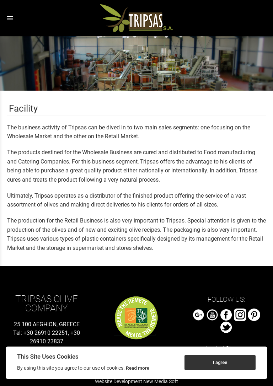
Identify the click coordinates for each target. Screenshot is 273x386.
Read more (137, 368)
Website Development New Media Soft (136, 381)
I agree (220, 362)
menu (10, 18)
